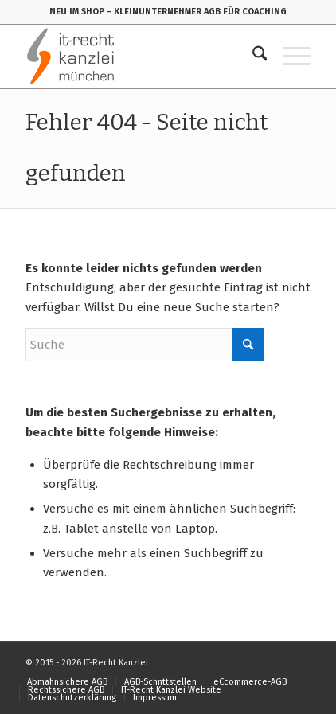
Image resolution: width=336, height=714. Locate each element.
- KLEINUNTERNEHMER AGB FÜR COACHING (197, 11)
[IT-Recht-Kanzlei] (139, 56)
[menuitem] (252, 56)
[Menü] (289, 56)
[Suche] (252, 56)
